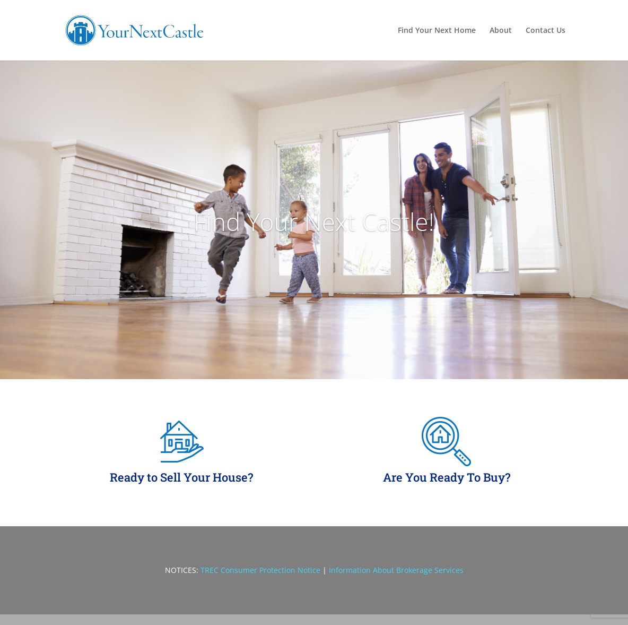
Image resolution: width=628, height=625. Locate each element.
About (501, 31)
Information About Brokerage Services (396, 570)
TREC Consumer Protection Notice (260, 570)
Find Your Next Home (437, 31)
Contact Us (545, 31)
